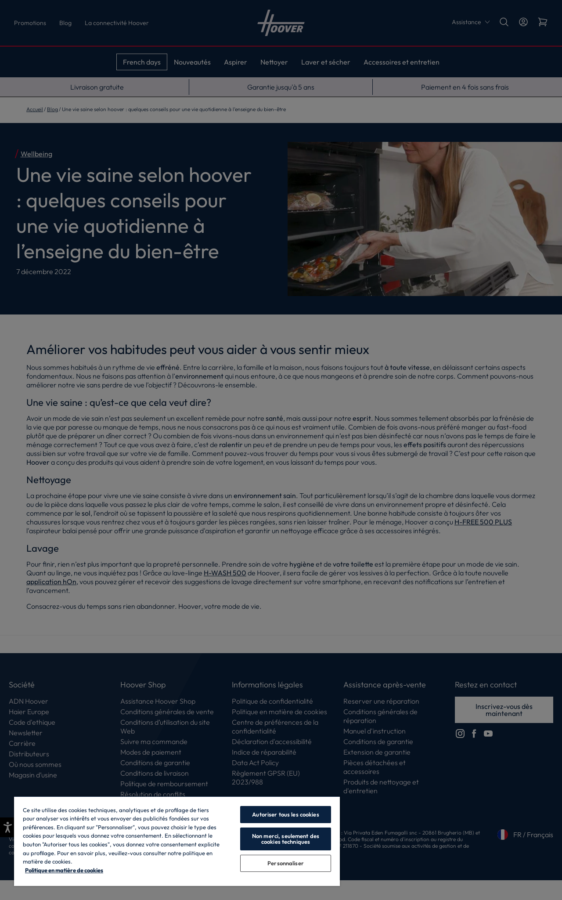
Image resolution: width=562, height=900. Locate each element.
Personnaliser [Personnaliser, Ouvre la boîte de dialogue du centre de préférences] (285, 863)
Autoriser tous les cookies (285, 814)
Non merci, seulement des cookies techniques (285, 838)
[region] (177, 841)
